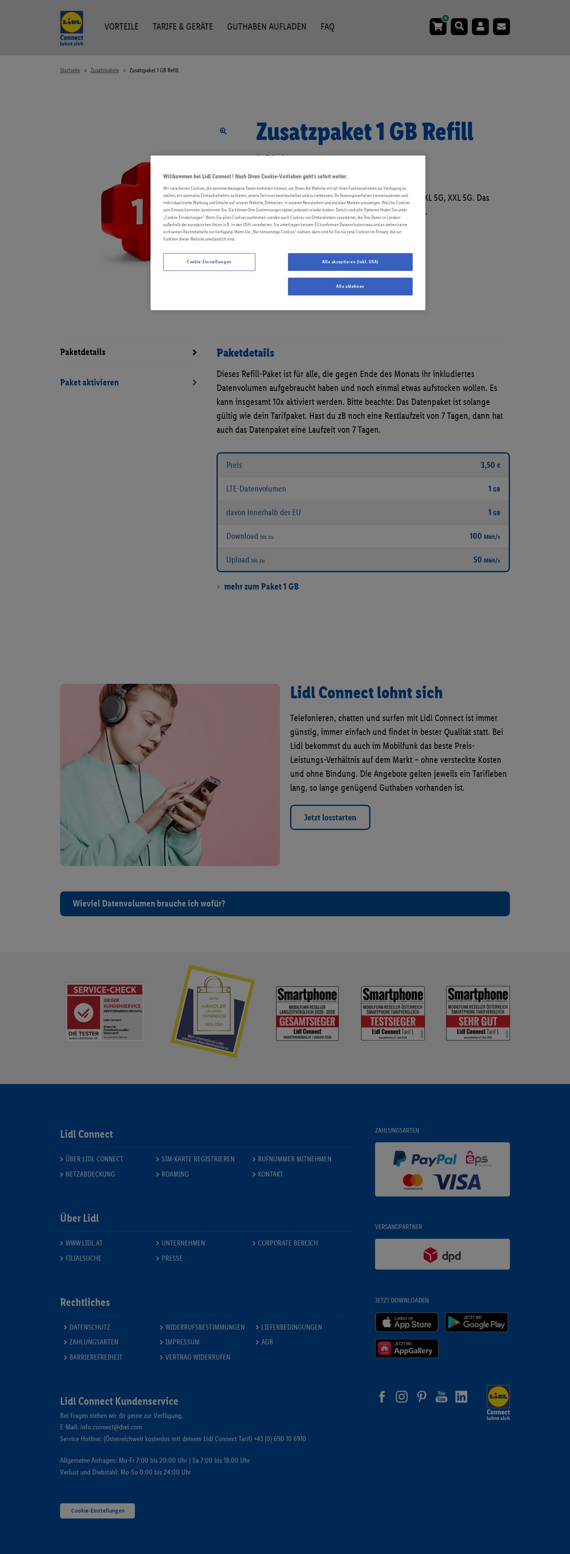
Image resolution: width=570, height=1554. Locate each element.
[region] (288, 233)
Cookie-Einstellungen (209, 262)
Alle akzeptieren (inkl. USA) (350, 262)
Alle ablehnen (350, 286)
